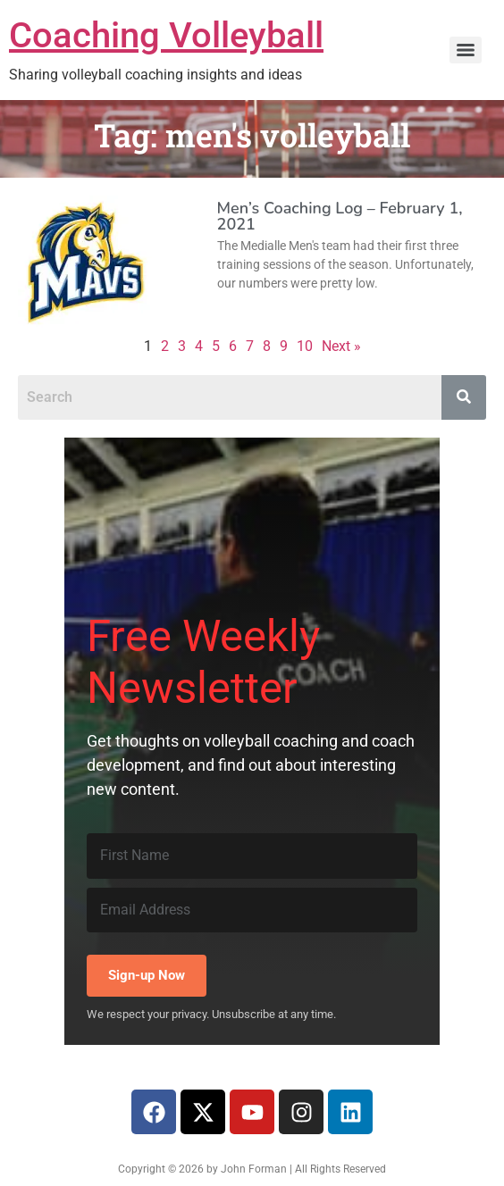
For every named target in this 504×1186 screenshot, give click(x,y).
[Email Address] (252, 910)
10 (305, 346)
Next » (341, 346)
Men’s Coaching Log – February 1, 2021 (340, 216)
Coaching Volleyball (166, 35)
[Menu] (465, 50)
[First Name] (252, 855)
